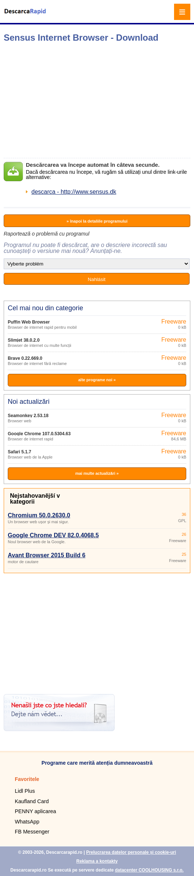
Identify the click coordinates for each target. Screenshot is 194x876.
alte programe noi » (97, 380)
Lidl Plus (25, 791)
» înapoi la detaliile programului (97, 221)
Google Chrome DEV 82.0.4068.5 (53, 535)
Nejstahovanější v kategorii (35, 499)
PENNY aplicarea (35, 811)
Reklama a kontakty (97, 861)
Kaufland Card (32, 801)
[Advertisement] (98, 100)
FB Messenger (32, 832)
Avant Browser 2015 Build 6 (46, 555)
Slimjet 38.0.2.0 (24, 340)
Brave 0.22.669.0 (25, 358)
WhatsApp (27, 822)
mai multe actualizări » (97, 473)
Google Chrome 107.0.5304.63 (39, 433)
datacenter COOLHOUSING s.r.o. (149, 870)
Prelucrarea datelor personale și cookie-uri (131, 852)
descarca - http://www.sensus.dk (73, 192)
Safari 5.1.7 (19, 451)
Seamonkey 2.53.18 (28, 415)
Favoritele (27, 779)
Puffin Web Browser (29, 322)
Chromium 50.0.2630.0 (39, 515)
